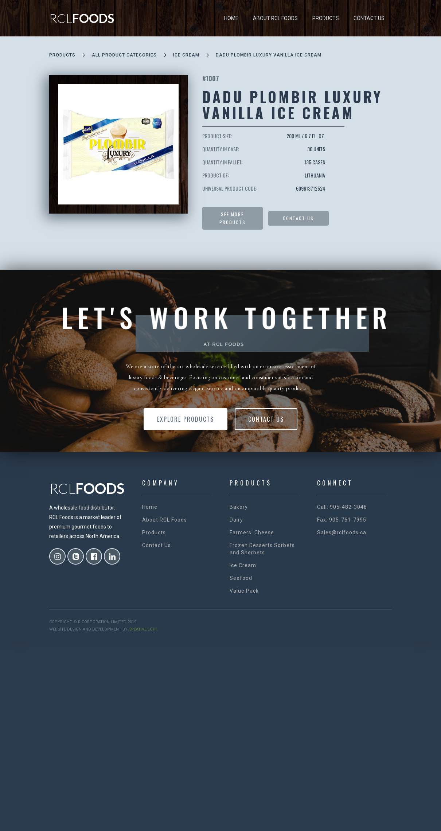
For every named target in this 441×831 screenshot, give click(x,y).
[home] (81, 18)
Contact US (298, 218)
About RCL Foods (275, 18)
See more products (232, 218)
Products (325, 18)
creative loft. (143, 629)
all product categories (124, 55)
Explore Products (185, 419)
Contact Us (369, 18)
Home (231, 18)
